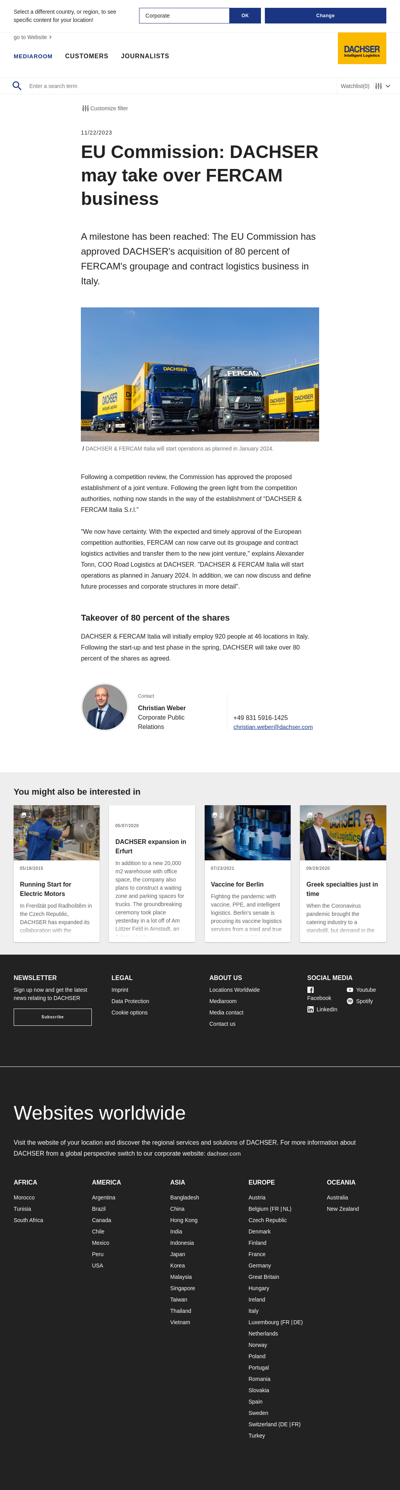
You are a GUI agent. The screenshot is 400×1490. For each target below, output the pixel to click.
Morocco (24, 1197)
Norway (257, 1345)
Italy (253, 1311)
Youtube (361, 990)
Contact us (222, 1024)
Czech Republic (267, 1220)
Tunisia (22, 1209)
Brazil (98, 1209)
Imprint (120, 990)
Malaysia (181, 1277)
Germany (259, 1265)
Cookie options (130, 1012)
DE (297, 1322)
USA (97, 1265)
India (176, 1231)
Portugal (258, 1367)
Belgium (258, 1209)
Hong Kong (184, 1220)
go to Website (34, 37)
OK (245, 15)
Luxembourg (263, 1322)
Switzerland (262, 1424)
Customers (90, 57)
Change (325, 15)
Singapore (182, 1288)
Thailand (180, 1311)
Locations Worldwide (234, 990)
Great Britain (263, 1277)
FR (275, 1209)
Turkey (256, 1436)
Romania (259, 1379)
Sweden (258, 1413)
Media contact (226, 1012)
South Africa (28, 1220)
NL (286, 1209)
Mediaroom (35, 57)
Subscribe (52, 1017)
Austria (257, 1197)
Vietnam (180, 1322)
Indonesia (182, 1243)
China (177, 1209)
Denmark (259, 1231)
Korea (177, 1265)
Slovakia (258, 1390)
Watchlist (355, 86)
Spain (255, 1401)
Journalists (149, 57)
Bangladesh (184, 1197)
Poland (257, 1356)
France (257, 1254)
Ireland (256, 1299)
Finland (257, 1243)
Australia (337, 1197)
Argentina (103, 1197)
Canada (101, 1220)
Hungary (258, 1288)
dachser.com (225, 1153)
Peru (98, 1254)
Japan (177, 1254)
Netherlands (263, 1333)
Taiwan (179, 1299)
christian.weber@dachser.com (271, 726)
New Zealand (343, 1209)
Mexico (100, 1243)
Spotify (360, 1001)
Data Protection (131, 1001)
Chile (98, 1231)
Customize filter (104, 108)
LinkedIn (322, 1009)
